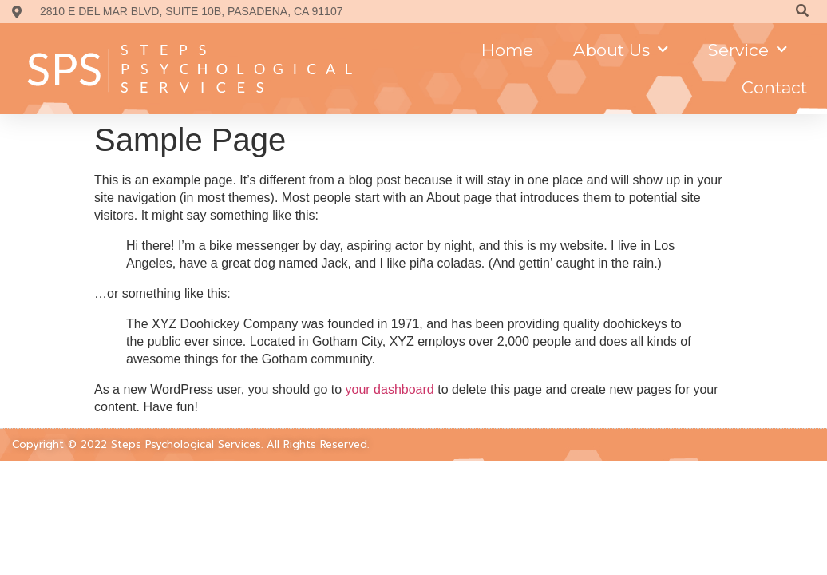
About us (620, 50)
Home (507, 50)
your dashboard (390, 378)
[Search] (802, 12)
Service (747, 50)
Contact (774, 87)
